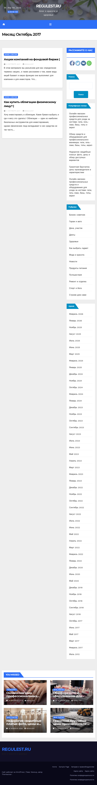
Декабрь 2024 (76, 374)
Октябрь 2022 (76, 501)
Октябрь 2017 (75, 621)
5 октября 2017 (13, 111)
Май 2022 (74, 534)
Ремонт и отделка (77, 281)
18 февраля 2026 (16, 728)
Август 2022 (75, 514)
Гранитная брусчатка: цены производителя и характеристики (80, 170)
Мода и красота (76, 255)
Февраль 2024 (76, 394)
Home (54, 767)
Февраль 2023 (76, 474)
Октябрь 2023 (76, 421)
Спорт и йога (75, 288)
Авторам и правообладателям (82, 767)
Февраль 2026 (76, 314)
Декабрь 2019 (75, 587)
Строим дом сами (77, 295)
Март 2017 (74, 641)
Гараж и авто (75, 221)
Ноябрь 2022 (75, 494)
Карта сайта (78, 771)
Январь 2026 (75, 320)
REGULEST (28, 64)
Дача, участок (75, 228)
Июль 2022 (74, 521)
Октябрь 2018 (75, 601)
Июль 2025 (74, 341)
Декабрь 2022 (76, 487)
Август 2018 (75, 614)
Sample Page (64, 767)
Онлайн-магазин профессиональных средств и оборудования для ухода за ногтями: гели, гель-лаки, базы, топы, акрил (80, 187)
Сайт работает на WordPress (13, 772)
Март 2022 (74, 547)
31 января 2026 (62, 728)
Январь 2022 (75, 561)
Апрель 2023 (75, 461)
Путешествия (75, 275)
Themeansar (7, 774)
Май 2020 (74, 581)
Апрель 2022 (75, 541)
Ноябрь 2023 (75, 414)
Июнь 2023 (74, 447)
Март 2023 (74, 467)
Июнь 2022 (74, 527)
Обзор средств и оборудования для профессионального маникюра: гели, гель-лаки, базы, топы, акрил (80, 139)
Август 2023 (75, 434)
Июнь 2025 (74, 347)
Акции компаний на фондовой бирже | (32, 59)
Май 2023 (74, 454)
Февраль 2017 (76, 647)
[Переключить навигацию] (50, 24)
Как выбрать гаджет (78, 248)
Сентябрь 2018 (76, 607)
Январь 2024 (75, 401)
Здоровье (73, 241)
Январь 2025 (75, 367)
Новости (73, 261)
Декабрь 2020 (76, 567)
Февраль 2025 (76, 361)
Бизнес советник (11, 54)
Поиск (72, 77)
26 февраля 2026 (16, 701)
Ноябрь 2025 (75, 327)
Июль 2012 (74, 654)
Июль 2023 (74, 441)
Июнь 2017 (74, 627)
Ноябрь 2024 (75, 381)
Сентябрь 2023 (76, 427)
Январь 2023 (75, 481)
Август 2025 (75, 334)
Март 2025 (74, 354)
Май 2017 (73, 634)
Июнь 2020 (74, 574)
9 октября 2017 (13, 64)
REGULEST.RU (48, 6)
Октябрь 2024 (76, 387)
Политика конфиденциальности (82, 775)
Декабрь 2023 (76, 407)
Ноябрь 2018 (75, 594)
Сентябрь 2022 (76, 507)
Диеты (72, 235)
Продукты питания (78, 268)
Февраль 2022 (76, 554)
